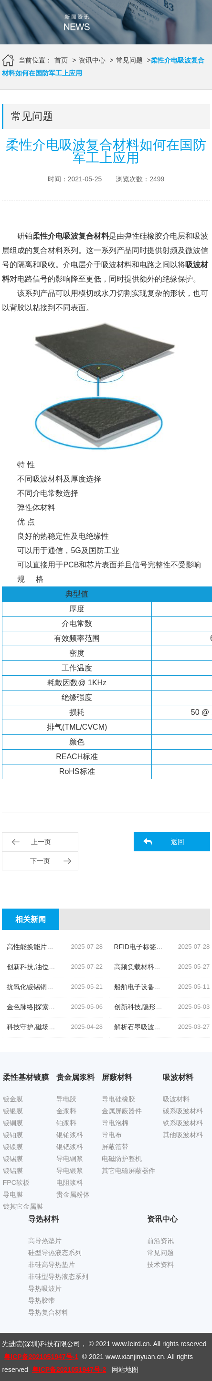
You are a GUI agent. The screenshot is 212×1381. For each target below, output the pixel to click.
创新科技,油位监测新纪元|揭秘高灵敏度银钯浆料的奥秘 (89, 967)
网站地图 (125, 1369)
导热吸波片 (45, 1288)
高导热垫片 (45, 1241)
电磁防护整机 (122, 1158)
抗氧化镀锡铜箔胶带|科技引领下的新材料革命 (74, 987)
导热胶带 (41, 1300)
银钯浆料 (69, 1147)
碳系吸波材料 (183, 1111)
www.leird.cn (131, 1344)
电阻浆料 (69, 1182)
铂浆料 (66, 1123)
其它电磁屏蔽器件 (128, 1170)
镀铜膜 (13, 1123)
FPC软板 (16, 1182)
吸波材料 (176, 1099)
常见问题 (129, 60)
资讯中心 (92, 60)
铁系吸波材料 (183, 1123)
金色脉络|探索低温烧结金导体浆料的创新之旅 (74, 1007)
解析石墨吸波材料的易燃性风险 (161, 1027)
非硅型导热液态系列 (58, 1276)
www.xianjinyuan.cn (135, 1356)
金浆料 (66, 1111)
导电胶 (66, 1099)
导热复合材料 (48, 1312)
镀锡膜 (13, 1158)
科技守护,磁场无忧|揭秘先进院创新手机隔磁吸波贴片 (85, 1027)
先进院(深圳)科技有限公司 (41, 1344)
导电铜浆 (69, 1158)
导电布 (112, 1135)
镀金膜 (13, 1099)
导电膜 (13, 1194)
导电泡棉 (115, 1123)
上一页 (41, 842)
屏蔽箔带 (115, 1147)
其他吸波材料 (183, 1135)
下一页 (40, 861)
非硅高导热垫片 (51, 1264)
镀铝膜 (13, 1170)
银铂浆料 (69, 1135)
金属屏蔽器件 (122, 1111)
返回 (177, 842)
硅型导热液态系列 (55, 1252)
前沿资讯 (160, 1241)
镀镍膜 (13, 1147)
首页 (61, 60)
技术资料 (160, 1264)
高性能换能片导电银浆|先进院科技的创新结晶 (74, 947)
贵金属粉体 (73, 1194)
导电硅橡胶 (118, 1099)
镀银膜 (13, 1111)
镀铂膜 (13, 1135)
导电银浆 (69, 1170)
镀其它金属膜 (23, 1206)
